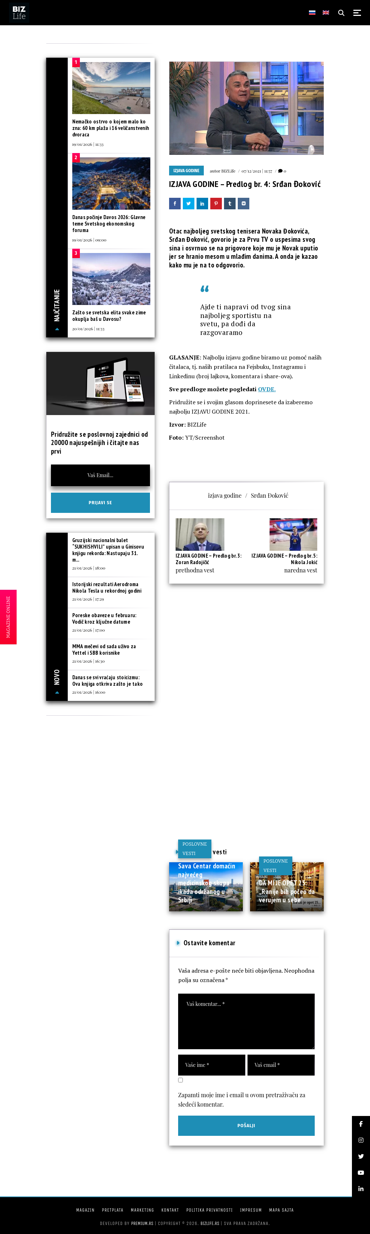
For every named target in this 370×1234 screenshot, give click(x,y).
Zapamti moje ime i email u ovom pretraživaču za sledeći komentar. (241, 1099)
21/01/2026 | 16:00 (89, 692)
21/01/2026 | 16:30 (88, 661)
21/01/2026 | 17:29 (88, 599)
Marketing (142, 1210)
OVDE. (267, 389)
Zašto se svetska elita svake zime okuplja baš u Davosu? (109, 315)
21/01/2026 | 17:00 (88, 630)
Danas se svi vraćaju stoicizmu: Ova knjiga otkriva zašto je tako (107, 680)
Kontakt (170, 1210)
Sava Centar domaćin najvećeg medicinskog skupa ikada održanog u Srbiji (206, 883)
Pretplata (113, 1210)
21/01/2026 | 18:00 (89, 568)
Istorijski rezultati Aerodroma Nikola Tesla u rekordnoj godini (106, 587)
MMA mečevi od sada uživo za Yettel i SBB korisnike (104, 649)
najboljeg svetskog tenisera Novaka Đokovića (246, 231)
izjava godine (225, 495)
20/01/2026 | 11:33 (88, 328)
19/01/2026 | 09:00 (89, 240)
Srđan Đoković (269, 495)
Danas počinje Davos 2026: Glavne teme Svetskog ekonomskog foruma (109, 224)
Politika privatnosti (209, 1210)
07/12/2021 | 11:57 (257, 171)
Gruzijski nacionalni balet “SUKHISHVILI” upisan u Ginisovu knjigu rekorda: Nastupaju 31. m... (108, 550)
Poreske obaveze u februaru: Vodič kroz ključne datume (104, 618)
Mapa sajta (281, 1210)
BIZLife (228, 171)
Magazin (85, 1210)
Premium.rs (142, 1223)
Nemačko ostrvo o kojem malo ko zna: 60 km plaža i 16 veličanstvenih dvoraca (110, 128)
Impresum (251, 1210)
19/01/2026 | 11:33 (88, 144)
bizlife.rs (210, 1223)
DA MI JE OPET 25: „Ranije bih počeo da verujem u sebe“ (287, 891)
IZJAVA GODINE (186, 170)
